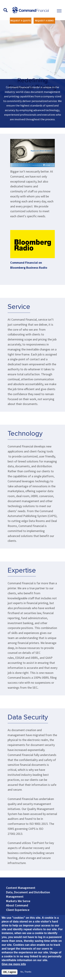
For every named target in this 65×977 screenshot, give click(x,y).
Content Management (20, 888)
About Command (17, 905)
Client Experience (17, 910)
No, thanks (25, 972)
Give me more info (14, 964)
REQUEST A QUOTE (20, 20)
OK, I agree (9, 972)
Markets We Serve (18, 901)
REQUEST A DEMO (44, 20)
